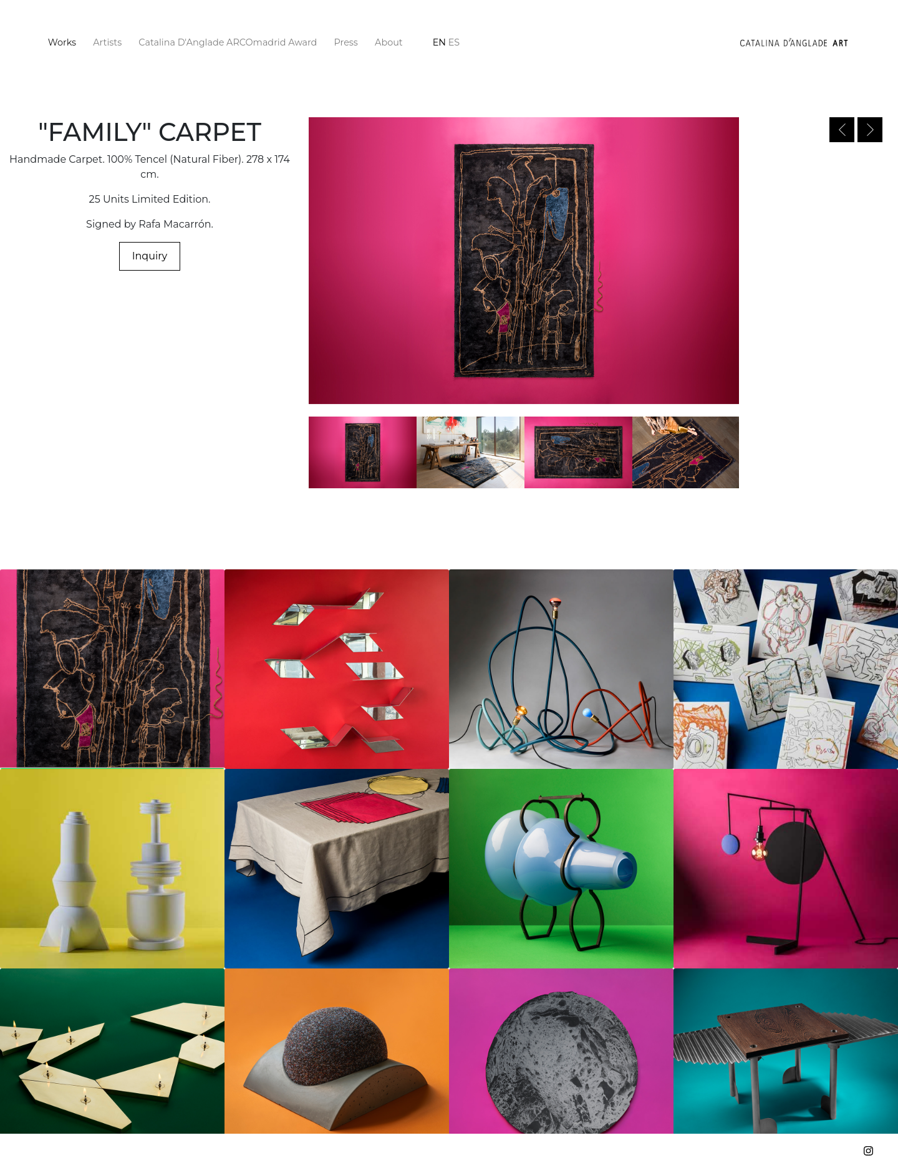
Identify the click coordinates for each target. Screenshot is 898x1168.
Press (346, 42)
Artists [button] (107, 42)
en (439, 42)
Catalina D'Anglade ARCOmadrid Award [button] (227, 42)
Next (869, 129)
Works (64, 42)
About (389, 42)
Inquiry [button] (150, 256)
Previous (841, 129)
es (454, 42)
